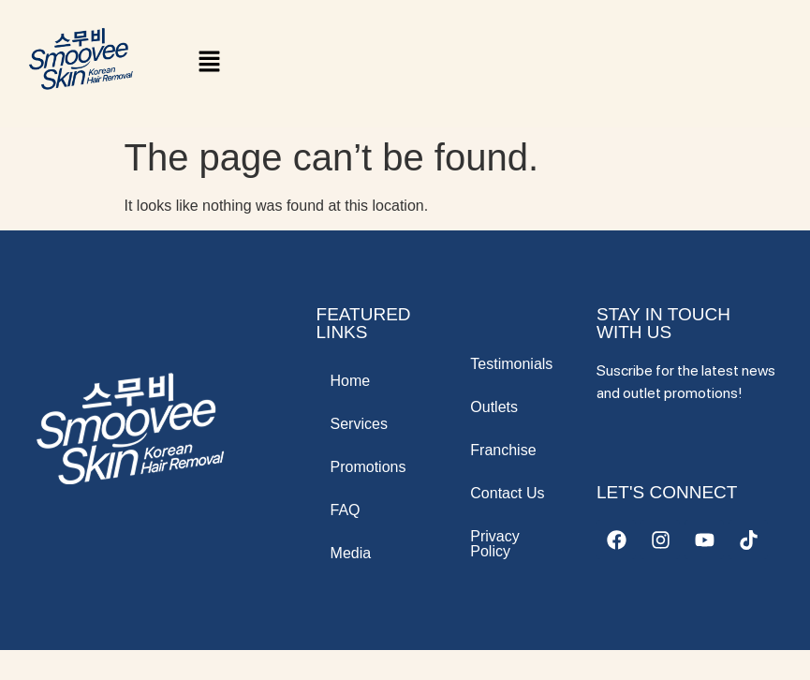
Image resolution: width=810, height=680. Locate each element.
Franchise (503, 450)
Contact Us (507, 493)
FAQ (346, 510)
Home (351, 381)
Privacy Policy (494, 543)
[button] (209, 63)
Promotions (368, 467)
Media (351, 553)
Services (359, 424)
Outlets (494, 407)
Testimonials (511, 364)
